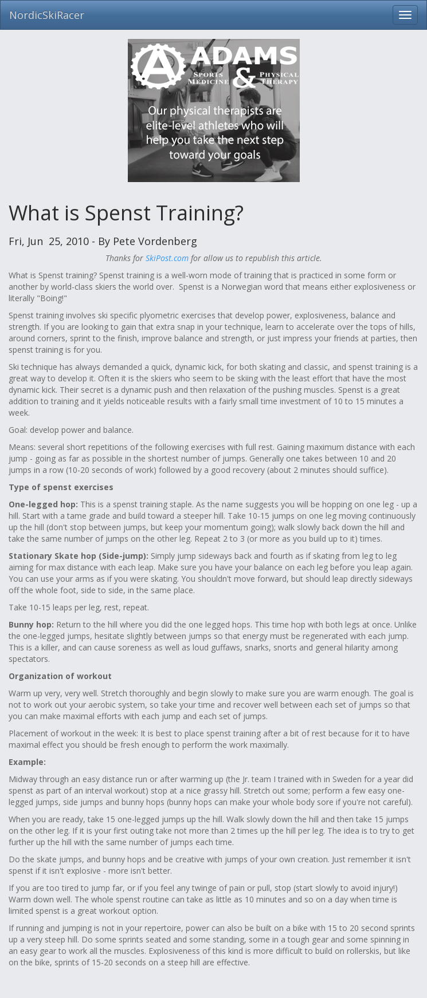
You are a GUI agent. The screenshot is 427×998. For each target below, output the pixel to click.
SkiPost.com (167, 258)
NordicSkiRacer (46, 15)
